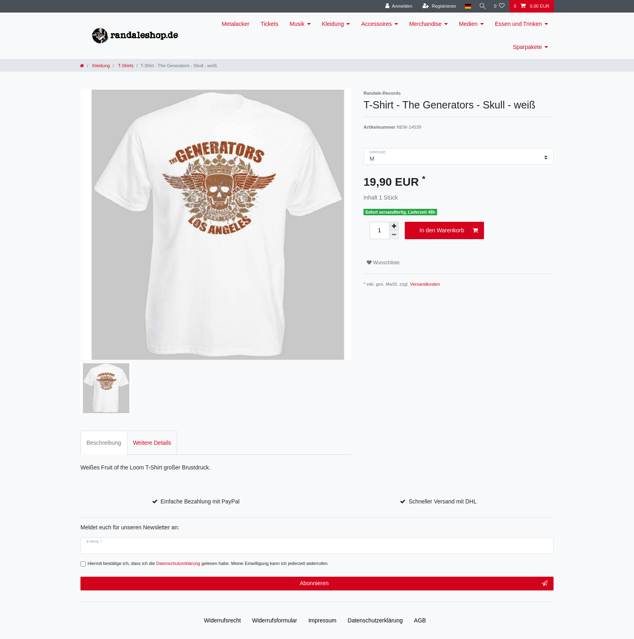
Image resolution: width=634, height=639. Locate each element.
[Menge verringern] (394, 235)
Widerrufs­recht (222, 620)
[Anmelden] (396, 6)
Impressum (322, 620)
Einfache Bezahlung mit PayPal (200, 501)
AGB (420, 620)
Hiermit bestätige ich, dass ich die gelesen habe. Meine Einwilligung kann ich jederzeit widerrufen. (208, 563)
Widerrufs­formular (274, 620)
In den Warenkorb (448, 230)
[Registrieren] (437, 6)
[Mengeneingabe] (379, 230)
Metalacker (235, 24)
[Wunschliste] (499, 6)
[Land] (465, 6)
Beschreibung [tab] (104, 442)
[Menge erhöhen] (394, 226)
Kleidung (333, 24)
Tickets (270, 24)
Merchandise (425, 24)
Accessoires (376, 24)
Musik (297, 24)
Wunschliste (383, 262)
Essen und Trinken (518, 24)
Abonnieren (423, 583)
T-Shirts (125, 65)
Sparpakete (527, 47)
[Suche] (481, 6)
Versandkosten (425, 284)
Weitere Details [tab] (152, 442)
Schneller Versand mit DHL (443, 501)
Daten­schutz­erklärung (375, 620)
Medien (468, 24)
